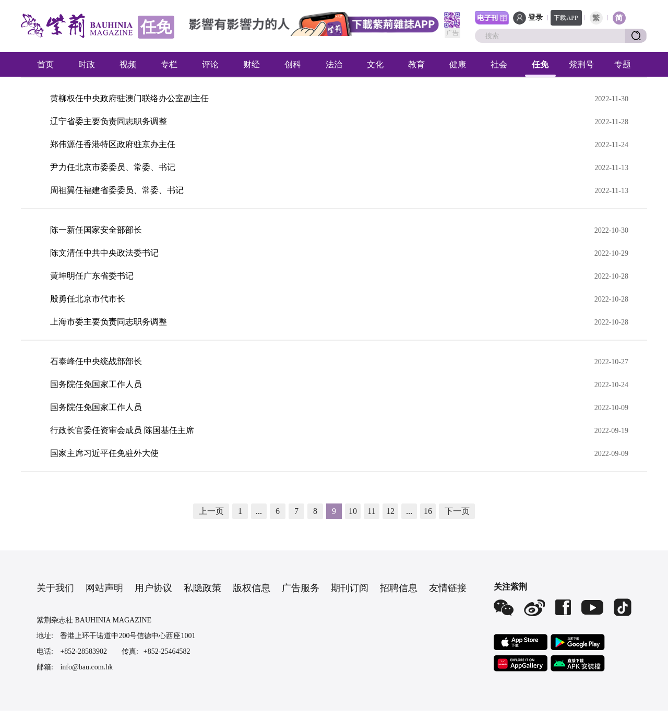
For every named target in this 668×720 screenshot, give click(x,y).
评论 (210, 64)
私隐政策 (202, 588)
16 (428, 511)
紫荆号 (581, 64)
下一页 (457, 511)
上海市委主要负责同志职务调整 (108, 321)
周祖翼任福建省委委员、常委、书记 (117, 190)
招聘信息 (399, 588)
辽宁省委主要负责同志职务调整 (108, 121)
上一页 (211, 511)
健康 (457, 64)
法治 (334, 64)
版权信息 (251, 588)
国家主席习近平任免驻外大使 (104, 453)
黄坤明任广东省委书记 (92, 275)
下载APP (566, 17)
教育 (416, 64)
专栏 (169, 64)
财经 (251, 64)
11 (371, 511)
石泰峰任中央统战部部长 (96, 361)
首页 (45, 64)
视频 (128, 64)
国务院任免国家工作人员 (96, 384)
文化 (375, 64)
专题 (622, 64)
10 (353, 511)
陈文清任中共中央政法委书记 (104, 252)
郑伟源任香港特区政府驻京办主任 (112, 144)
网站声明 (104, 588)
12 (390, 511)
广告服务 (300, 588)
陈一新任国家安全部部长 (96, 229)
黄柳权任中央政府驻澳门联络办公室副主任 (129, 98)
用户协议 (153, 588)
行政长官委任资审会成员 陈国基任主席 (122, 430)
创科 (292, 64)
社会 (499, 64)
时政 (86, 64)
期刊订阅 (349, 588)
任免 (540, 64)
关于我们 (55, 588)
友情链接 (448, 588)
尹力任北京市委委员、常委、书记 (112, 167)
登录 (535, 17)
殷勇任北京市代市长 (87, 298)
